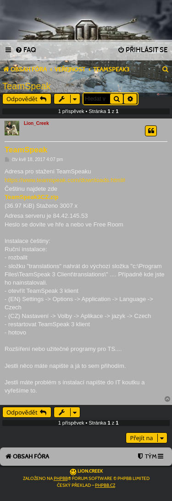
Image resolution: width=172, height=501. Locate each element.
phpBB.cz (105, 485)
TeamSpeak (26, 86)
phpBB (61, 478)
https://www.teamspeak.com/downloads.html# (65, 180)
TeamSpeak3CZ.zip (32, 197)
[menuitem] (25, 50)
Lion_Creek (36, 123)
